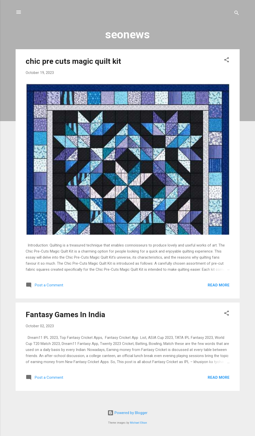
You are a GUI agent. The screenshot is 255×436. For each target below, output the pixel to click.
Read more (219, 285)
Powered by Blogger (127, 413)
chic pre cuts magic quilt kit (73, 61)
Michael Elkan (138, 422)
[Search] (237, 13)
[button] (227, 61)
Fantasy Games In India (65, 314)
